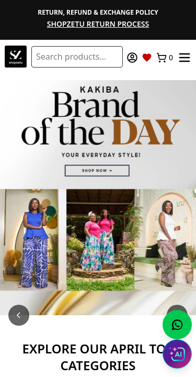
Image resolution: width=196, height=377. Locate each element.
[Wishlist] (147, 57)
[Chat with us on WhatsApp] (177, 324)
